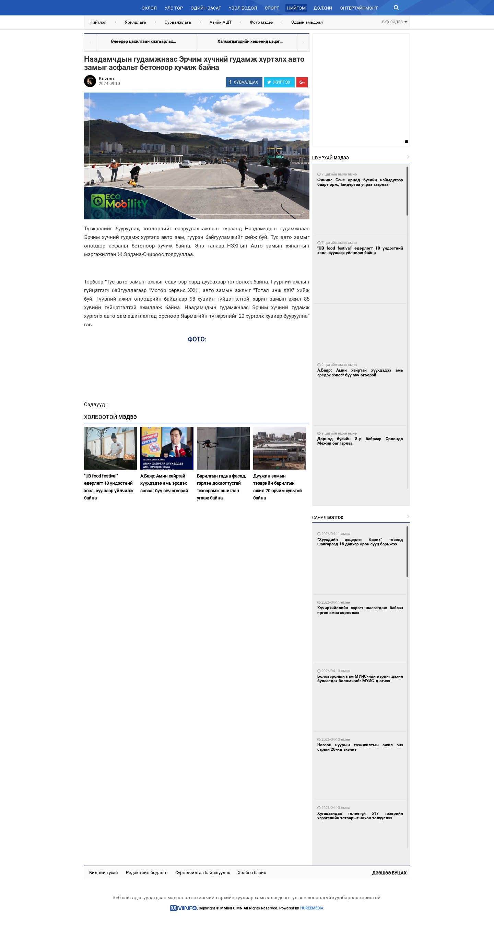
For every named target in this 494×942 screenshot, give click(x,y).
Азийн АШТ (221, 22)
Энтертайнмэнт (359, 8)
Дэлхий (323, 8)
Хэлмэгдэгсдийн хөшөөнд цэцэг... (250, 41)
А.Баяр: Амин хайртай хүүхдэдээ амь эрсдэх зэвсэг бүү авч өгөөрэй (164, 483)
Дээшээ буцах (389, 872)
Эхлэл (149, 8)
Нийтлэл (98, 22)
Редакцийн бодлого (146, 872)
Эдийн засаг (206, 8)
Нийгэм (296, 8)
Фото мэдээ (261, 22)
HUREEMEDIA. (312, 908)
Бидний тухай (103, 872)
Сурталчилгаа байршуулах (202, 872)
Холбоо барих (252, 872)
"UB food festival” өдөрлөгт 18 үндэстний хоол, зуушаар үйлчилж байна (108, 486)
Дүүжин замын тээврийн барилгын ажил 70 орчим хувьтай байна (277, 486)
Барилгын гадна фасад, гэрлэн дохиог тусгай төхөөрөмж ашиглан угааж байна (221, 486)
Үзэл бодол (243, 8)
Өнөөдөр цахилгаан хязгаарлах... (143, 41)
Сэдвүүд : (96, 404)
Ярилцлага (135, 22)
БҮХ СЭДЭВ (394, 21)
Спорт (272, 8)
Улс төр (174, 8)
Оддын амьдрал (307, 22)
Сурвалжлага (178, 22)
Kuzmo (106, 78)
